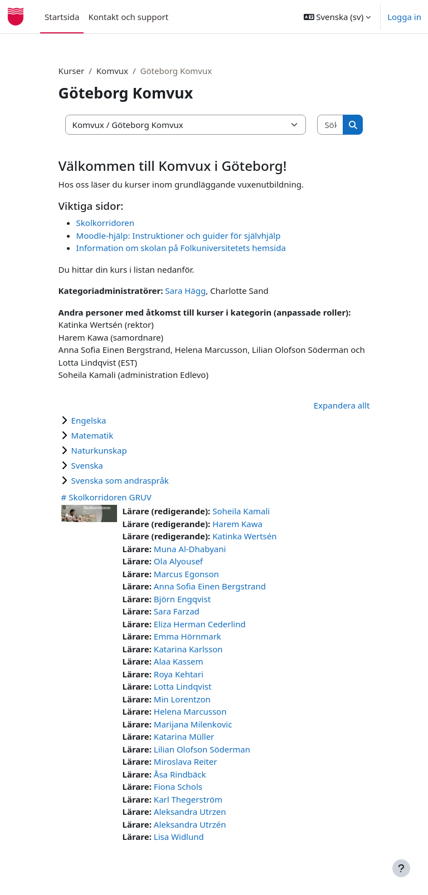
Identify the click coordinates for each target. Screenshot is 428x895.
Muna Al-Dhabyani (190, 548)
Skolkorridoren (105, 222)
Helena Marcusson (190, 711)
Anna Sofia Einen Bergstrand (210, 586)
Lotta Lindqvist (183, 686)
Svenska (87, 465)
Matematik (92, 435)
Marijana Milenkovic (193, 724)
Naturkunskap (99, 450)
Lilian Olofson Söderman (202, 749)
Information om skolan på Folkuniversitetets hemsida (181, 247)
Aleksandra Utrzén (190, 824)
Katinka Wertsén (244, 536)
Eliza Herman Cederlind (200, 624)
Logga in (404, 16)
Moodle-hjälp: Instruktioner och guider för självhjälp (178, 235)
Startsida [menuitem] (62, 16)
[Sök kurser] (330, 125)
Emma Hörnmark (187, 636)
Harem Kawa (237, 523)
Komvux (112, 70)
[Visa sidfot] (401, 868)
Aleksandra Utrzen (190, 811)
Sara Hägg (185, 290)
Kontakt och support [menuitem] (128, 16)
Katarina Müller (184, 736)
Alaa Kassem (178, 661)
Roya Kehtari (178, 674)
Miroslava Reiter (185, 761)
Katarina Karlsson (188, 649)
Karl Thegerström (188, 799)
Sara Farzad (177, 611)
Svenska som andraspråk (120, 480)
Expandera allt (342, 405)
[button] (337, 16)
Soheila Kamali (241, 511)
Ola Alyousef (178, 561)
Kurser (72, 70)
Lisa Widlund (179, 836)
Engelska (88, 420)
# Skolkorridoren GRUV (106, 497)
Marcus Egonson (186, 573)
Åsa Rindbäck (180, 774)
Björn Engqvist (182, 598)
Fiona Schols (178, 786)
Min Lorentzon (182, 699)
